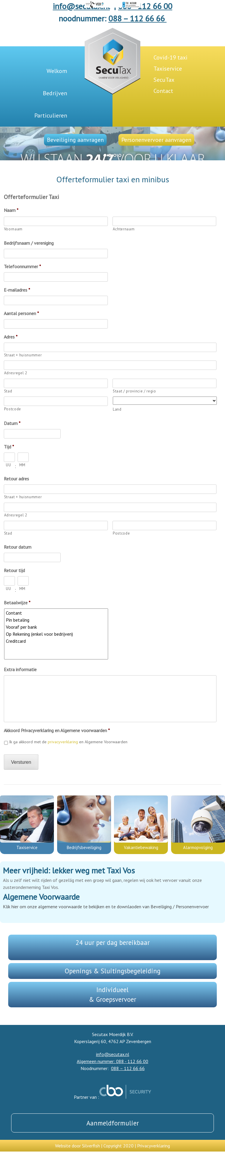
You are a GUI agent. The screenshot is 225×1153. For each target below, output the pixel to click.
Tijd (9, 447)
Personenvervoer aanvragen (156, 140)
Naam (11, 210)
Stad (8, 391)
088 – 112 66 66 (137, 18)
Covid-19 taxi (171, 57)
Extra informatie (20, 669)
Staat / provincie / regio (134, 391)
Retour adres (16, 479)
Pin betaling (56, 619)
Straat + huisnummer (23, 355)
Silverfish (91, 1146)
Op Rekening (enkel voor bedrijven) (56, 633)
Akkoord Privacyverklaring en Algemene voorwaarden (57, 730)
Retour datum (17, 547)
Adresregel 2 (15, 372)
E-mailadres (17, 290)
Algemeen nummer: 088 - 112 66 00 (112, 1061)
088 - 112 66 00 (145, 6)
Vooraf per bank (56, 626)
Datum (12, 423)
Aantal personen (21, 313)
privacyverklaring (63, 741)
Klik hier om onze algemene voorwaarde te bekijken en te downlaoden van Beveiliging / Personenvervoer (106, 906)
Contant (56, 612)
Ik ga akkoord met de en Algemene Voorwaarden (68, 741)
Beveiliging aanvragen (75, 140)
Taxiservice (168, 68)
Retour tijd (14, 570)
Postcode (12, 409)
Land (117, 409)
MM (22, 464)
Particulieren (50, 115)
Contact (163, 91)
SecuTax (164, 80)
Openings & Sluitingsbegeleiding (113, 971)
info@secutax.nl (81, 6)
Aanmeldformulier (112, 1123)
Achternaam (124, 229)
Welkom (57, 71)
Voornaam (13, 229)
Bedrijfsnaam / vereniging (29, 243)
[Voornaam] (56, 221)
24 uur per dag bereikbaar (113, 942)
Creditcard (56, 640)
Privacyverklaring (153, 1146)
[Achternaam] (164, 221)
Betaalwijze (17, 603)
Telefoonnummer (22, 266)
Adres (11, 337)
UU (8, 464)
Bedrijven (55, 93)
